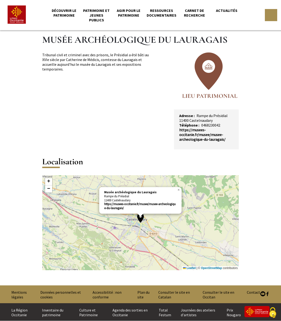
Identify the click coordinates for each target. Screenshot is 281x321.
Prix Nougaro (234, 312)
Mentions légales (19, 294)
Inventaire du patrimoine (52, 312)
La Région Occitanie (19, 312)
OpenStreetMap (211, 268)
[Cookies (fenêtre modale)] (272, 313)
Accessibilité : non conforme (107, 294)
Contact (253, 292)
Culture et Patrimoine (88, 312)
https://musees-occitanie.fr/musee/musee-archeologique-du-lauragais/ (202, 134)
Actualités (226, 10)
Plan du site (143, 294)
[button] (140, 218)
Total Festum (165, 312)
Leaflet (189, 268)
